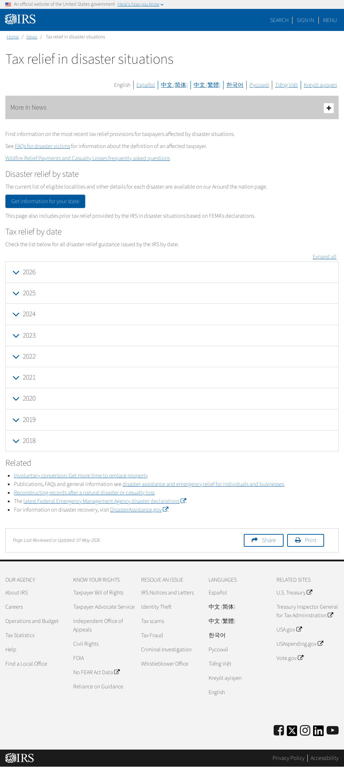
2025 (29, 293)
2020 (29, 398)
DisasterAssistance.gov (139, 510)
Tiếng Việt (286, 85)
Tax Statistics (19, 635)
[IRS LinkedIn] (318, 733)
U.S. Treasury (294, 593)
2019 (29, 420)
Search (279, 20)
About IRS (16, 593)
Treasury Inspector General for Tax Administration (307, 611)
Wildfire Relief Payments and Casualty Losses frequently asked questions (87, 158)
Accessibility (325, 758)
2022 (29, 356)
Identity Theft (156, 607)
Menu (330, 20)
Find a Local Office (26, 664)
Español (145, 85)
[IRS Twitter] (292, 733)
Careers (14, 607)
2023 (29, 335)
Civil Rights (85, 644)
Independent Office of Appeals (98, 625)
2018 (29, 441)
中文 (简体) (174, 85)
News (31, 37)
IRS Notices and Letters (167, 593)
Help (10, 650)
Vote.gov (289, 658)
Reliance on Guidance (98, 687)
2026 (29, 272)
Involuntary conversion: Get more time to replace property (81, 476)
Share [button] (269, 540)
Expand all (325, 257)
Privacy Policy (289, 758)
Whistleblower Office (164, 664)
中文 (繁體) (207, 85)
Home (13, 37)
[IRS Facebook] (279, 731)
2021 (29, 377)
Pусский (218, 650)
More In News (172, 108)
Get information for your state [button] (45, 201)
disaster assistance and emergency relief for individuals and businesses (203, 484)
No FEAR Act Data (96, 672)
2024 (29, 314)
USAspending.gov (299, 644)
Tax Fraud (152, 635)
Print (310, 540)
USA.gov (289, 630)
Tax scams (152, 621)
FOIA (78, 658)
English (122, 85)
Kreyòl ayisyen (320, 85)
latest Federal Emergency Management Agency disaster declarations (104, 501)
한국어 (234, 85)
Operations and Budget (32, 621)
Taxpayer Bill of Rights (98, 593)
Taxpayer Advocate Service (104, 607)
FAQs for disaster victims (42, 146)
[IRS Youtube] (333, 731)
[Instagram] (305, 731)
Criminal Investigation (166, 650)
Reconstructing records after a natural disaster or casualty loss (84, 493)
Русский (259, 85)
